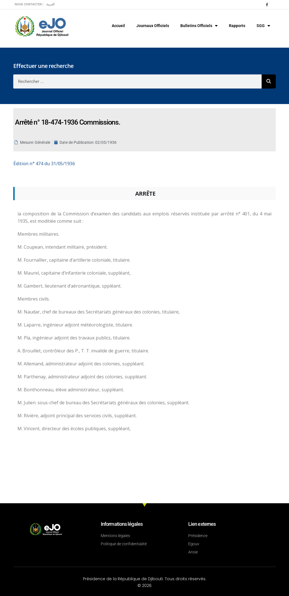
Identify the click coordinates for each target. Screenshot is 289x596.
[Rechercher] (269, 81)
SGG (263, 25)
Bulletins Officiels (199, 25)
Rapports (237, 25)
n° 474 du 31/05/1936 (44, 163)
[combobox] (137, 81)
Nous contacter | (29, 4)
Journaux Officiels (152, 25)
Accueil (118, 25)
